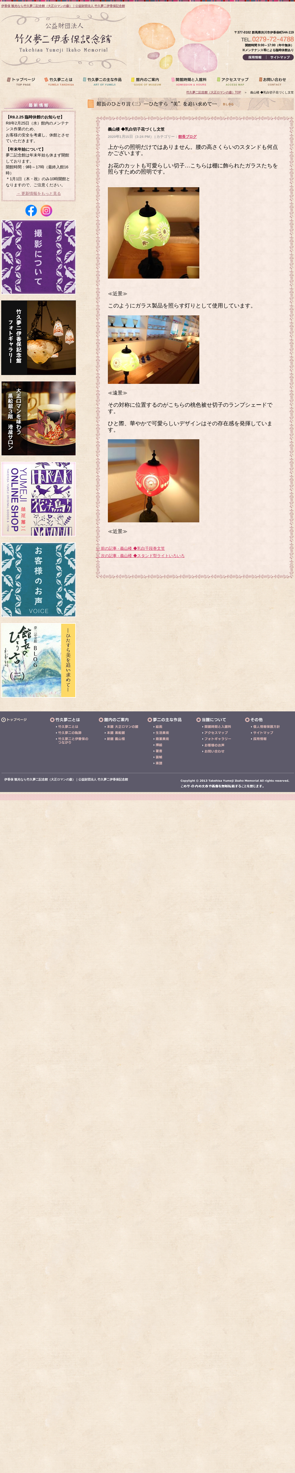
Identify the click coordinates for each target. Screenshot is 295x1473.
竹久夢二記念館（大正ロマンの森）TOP (213, 92)
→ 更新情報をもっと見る (38, 193)
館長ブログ (187, 137)
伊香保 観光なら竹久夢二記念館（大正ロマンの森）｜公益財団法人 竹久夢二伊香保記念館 (63, 6)
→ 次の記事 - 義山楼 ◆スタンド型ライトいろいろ (140, 555)
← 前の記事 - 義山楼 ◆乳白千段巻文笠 (130, 548)
